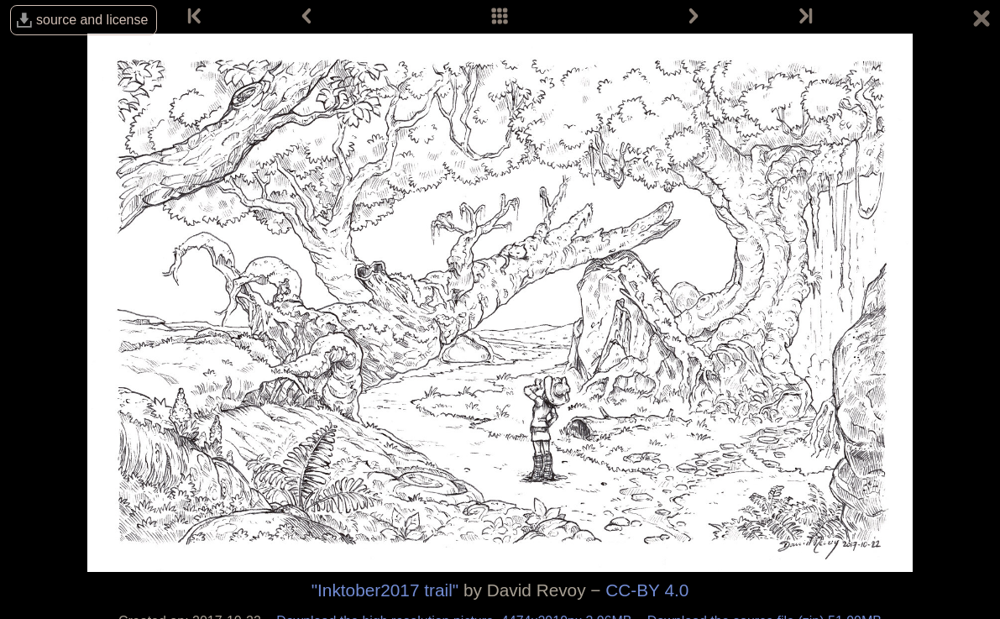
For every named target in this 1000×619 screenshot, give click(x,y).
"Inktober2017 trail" (385, 590)
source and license (92, 20)
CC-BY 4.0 (646, 590)
